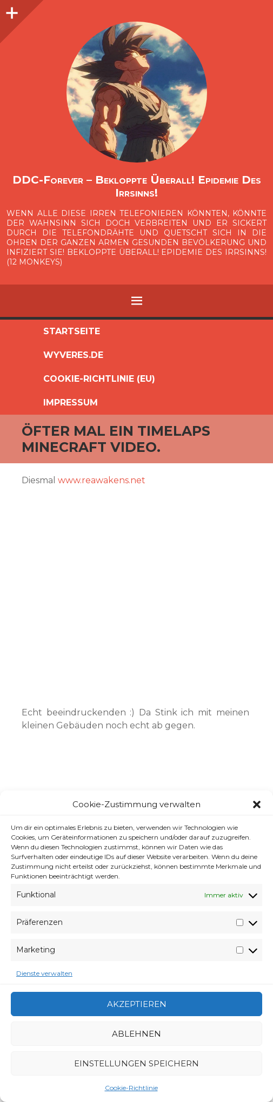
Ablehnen (136, 1034)
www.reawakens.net (101, 480)
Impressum (70, 402)
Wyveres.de (73, 355)
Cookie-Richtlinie (131, 1088)
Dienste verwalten (44, 973)
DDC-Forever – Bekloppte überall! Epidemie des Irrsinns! (136, 186)
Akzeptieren (137, 1004)
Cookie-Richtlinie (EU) (99, 379)
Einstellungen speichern (136, 1063)
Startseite (71, 331)
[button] (256, 804)
